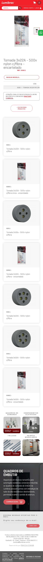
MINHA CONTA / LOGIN (31, 8)
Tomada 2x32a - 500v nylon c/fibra (18, 234)
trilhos (12, 435)
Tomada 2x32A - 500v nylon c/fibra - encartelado (18, 275)
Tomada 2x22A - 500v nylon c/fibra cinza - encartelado (18, 192)
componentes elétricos (31, 413)
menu (38, 3)
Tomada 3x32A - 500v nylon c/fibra (18, 359)
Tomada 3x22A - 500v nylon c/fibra (18, 317)
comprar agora (12, 502)
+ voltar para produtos (21, 108)
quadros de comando (12, 413)
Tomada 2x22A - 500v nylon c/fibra (18, 150)
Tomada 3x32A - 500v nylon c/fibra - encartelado (18, 401)
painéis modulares (31, 436)
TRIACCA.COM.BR (27, 545)
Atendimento (40, 33)
